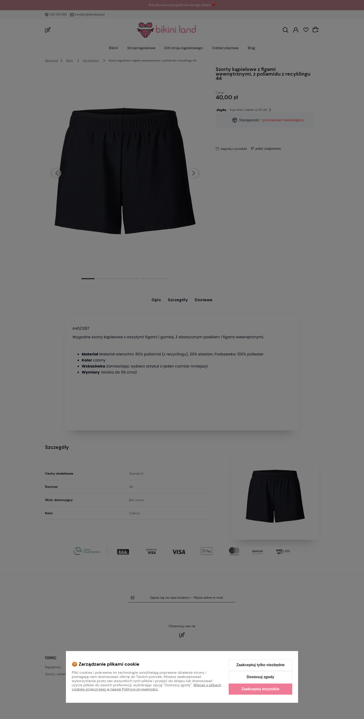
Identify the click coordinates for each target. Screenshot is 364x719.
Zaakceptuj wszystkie (261, 689)
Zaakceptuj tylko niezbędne (260, 665)
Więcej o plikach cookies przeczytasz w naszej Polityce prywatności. (146, 687)
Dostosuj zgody (260, 677)
